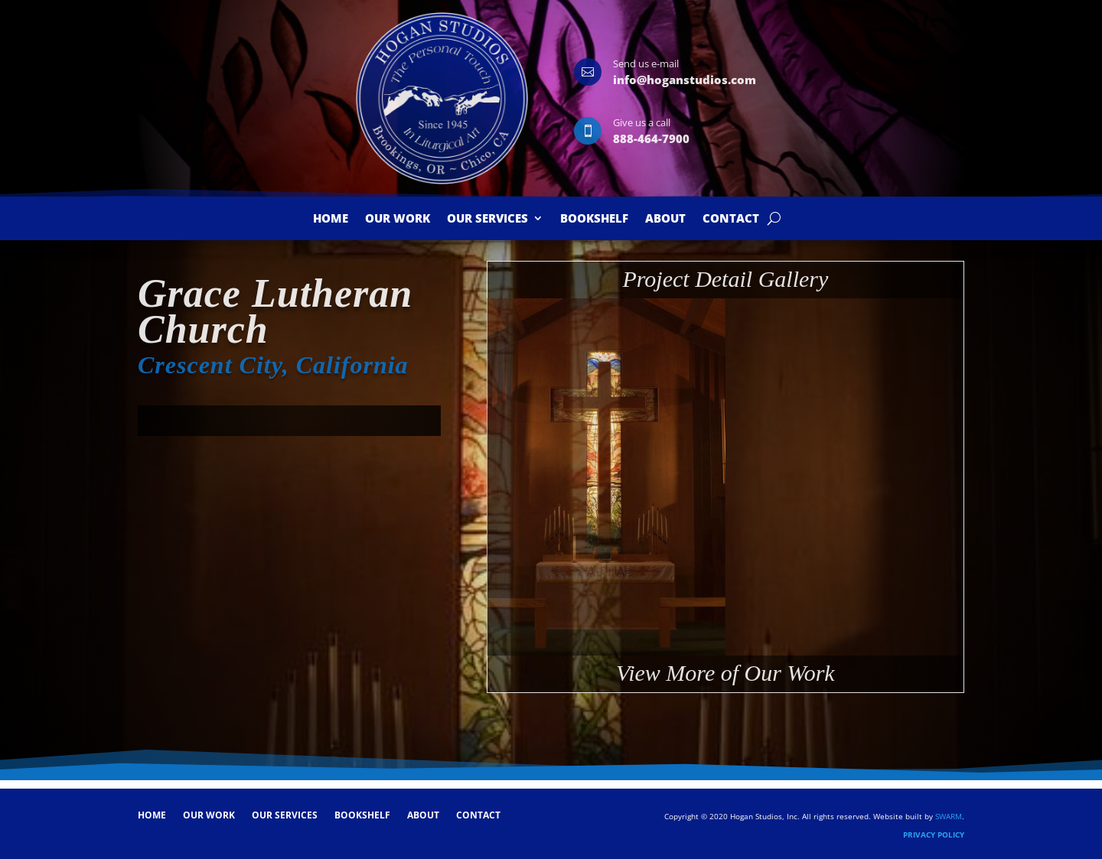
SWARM (948, 816)
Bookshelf (594, 219)
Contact (731, 219)
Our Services (487, 219)
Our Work (397, 219)
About (665, 219)
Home (330, 219)
